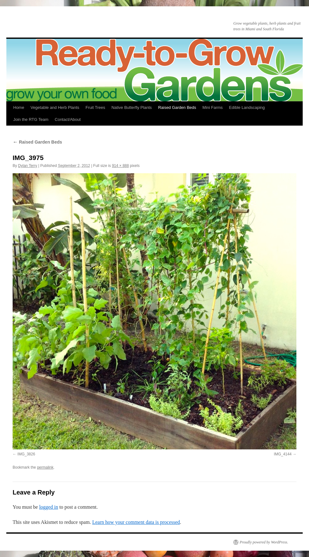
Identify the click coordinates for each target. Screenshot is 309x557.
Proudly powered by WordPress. (264, 542)
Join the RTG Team (31, 119)
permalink (45, 467)
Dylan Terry (27, 165)
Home (18, 107)
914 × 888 (120, 165)
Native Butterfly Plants (131, 107)
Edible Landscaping (247, 107)
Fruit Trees (95, 107)
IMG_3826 (26, 454)
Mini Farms (212, 107)
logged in (48, 507)
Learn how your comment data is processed (136, 522)
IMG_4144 (283, 454)
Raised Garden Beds (177, 107)
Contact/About (68, 119)
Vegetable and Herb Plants (55, 107)
